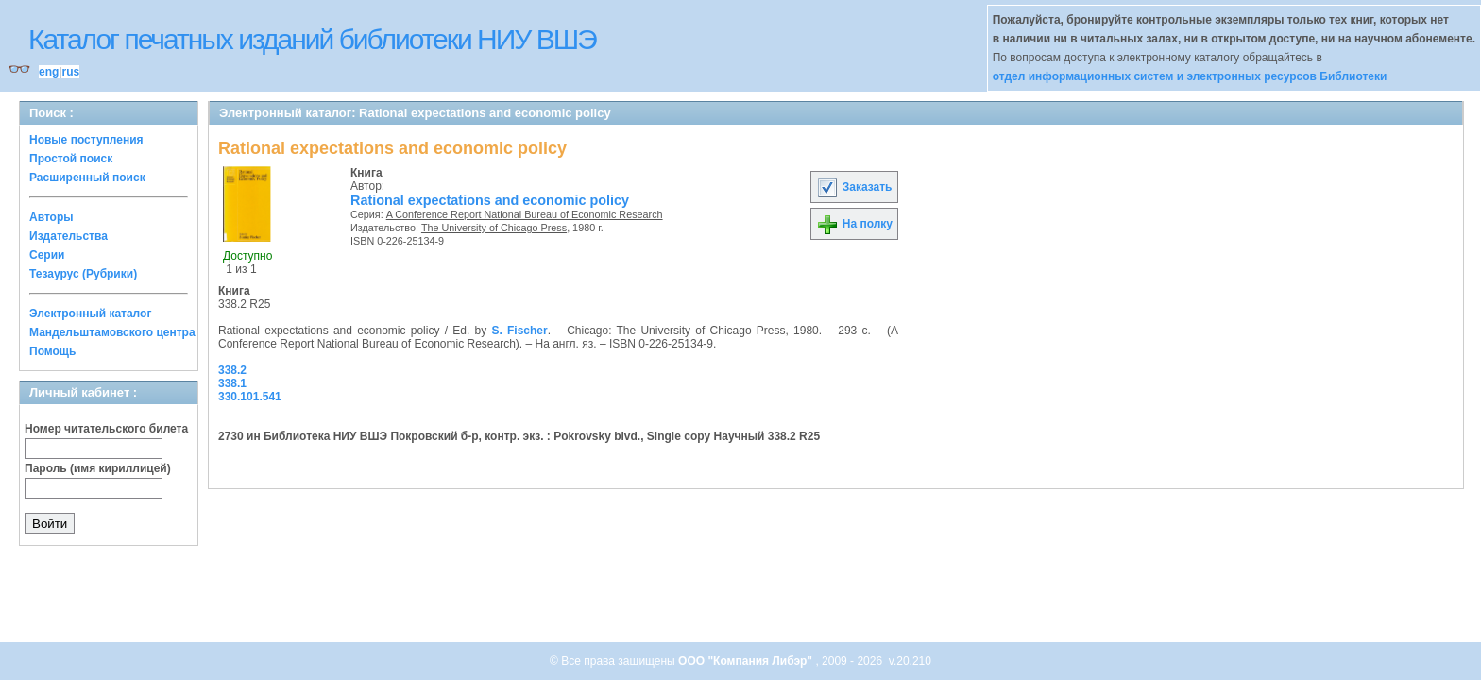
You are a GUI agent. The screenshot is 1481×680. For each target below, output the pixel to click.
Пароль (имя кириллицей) (98, 468)
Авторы (51, 217)
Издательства (68, 236)
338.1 (232, 383)
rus (70, 71)
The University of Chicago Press (494, 227)
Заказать (854, 187)
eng (49, 71)
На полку (854, 223)
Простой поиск (70, 158)
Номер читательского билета (106, 428)
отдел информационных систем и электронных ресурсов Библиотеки (1190, 76)
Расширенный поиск (87, 177)
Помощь (52, 351)
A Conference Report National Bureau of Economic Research (524, 214)
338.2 (232, 370)
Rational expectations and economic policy (489, 200)
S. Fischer (519, 330)
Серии (46, 255)
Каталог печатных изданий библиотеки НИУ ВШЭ (312, 39)
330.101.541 (249, 396)
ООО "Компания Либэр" (746, 661)
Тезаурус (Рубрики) (83, 273)
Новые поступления (86, 139)
